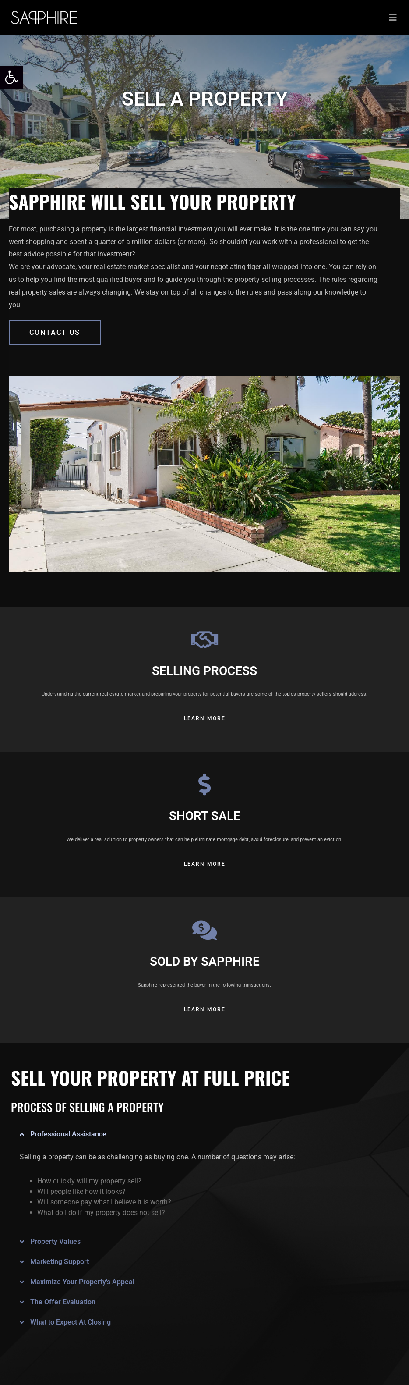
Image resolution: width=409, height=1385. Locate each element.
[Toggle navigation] (392, 17)
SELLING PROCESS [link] (204, 671)
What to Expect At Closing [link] (70, 1322)
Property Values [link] (55, 1241)
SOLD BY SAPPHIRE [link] (205, 961)
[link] (11, 77)
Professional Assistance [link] (68, 1134)
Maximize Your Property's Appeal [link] (82, 1282)
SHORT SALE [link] (204, 816)
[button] (199, 1134)
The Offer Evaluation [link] (62, 1302)
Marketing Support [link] (59, 1261)
